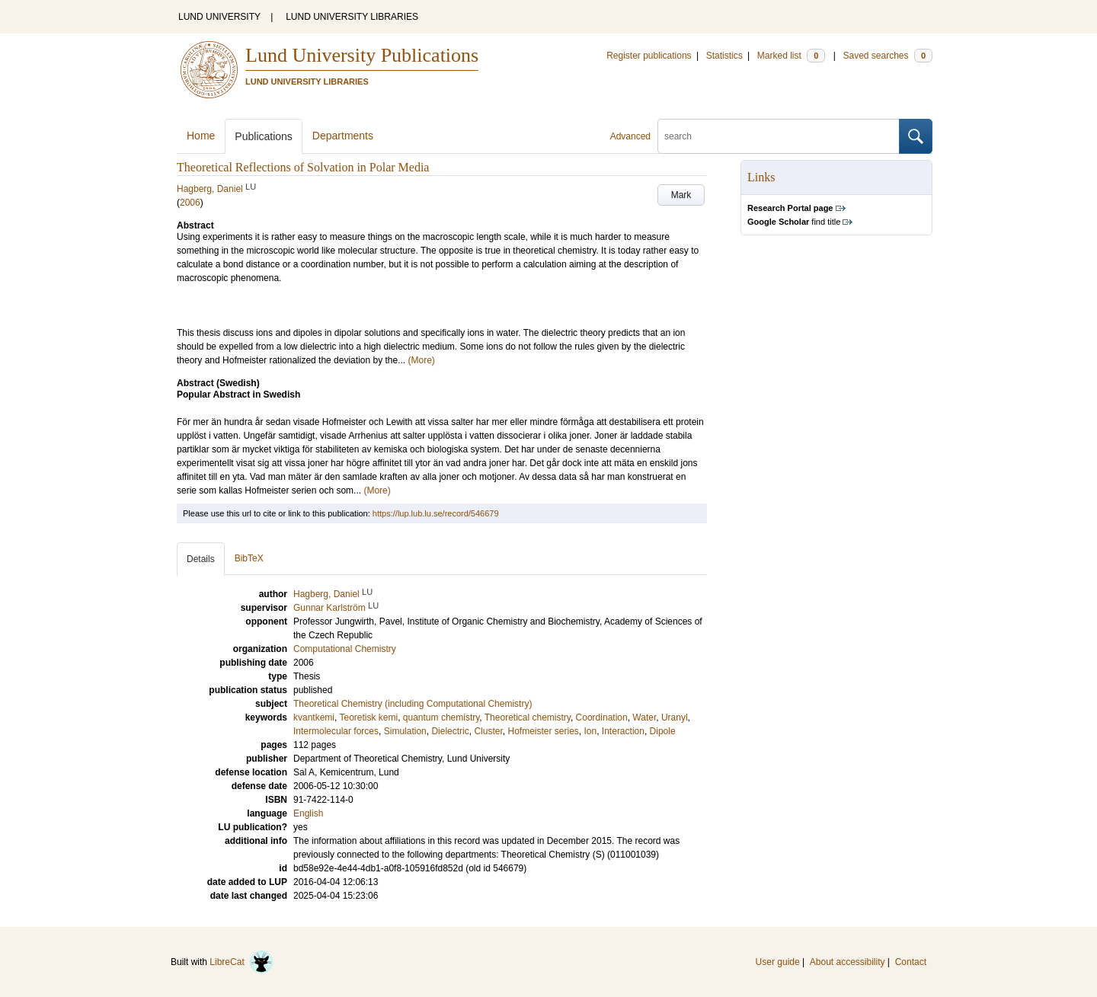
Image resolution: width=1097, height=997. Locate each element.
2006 (190, 202)
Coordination (602, 717)
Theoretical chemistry (528, 717)
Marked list (791, 55)
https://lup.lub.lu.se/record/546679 (436, 513)
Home (201, 135)
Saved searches (887, 55)
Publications (264, 136)
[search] (778, 136)
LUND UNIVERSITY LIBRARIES (352, 16)
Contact (910, 962)
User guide (778, 962)
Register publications (648, 55)
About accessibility (847, 962)
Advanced (630, 136)
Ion (590, 731)
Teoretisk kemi (368, 717)
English (308, 813)
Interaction (623, 731)
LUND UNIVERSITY (219, 16)
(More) (421, 360)
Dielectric (450, 731)
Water (644, 717)
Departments (342, 135)
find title (793, 221)
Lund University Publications (361, 55)
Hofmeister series (542, 731)
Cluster (488, 731)
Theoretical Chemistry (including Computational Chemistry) (412, 703)
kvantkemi (313, 717)
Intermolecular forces (336, 731)
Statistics (724, 55)
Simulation (405, 731)
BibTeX (249, 558)
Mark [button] (681, 195)
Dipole (663, 731)
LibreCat (241, 962)
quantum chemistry (441, 717)
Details (201, 559)
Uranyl (674, 717)
